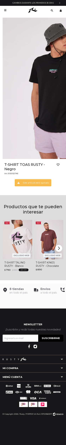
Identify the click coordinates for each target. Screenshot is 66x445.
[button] (51, 10)
